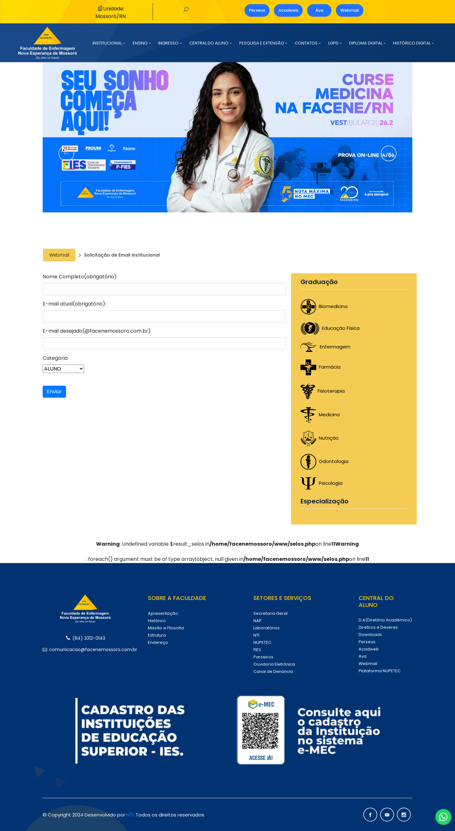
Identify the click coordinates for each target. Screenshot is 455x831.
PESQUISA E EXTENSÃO (261, 43)
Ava (319, 10)
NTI (256, 635)
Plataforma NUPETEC (380, 671)
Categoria (55, 358)
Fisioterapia (322, 391)
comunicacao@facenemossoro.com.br (85, 649)
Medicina (320, 414)
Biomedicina (324, 306)
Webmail (349, 10)
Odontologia (324, 461)
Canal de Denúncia (273, 671)
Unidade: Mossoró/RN (110, 12)
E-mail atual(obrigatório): (74, 303)
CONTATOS (306, 43)
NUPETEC (262, 642)
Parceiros (263, 657)
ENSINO (140, 43)
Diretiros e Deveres (378, 627)
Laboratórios (266, 628)
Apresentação (163, 613)
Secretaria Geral (270, 613)
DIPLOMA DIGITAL (365, 43)
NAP (257, 620)
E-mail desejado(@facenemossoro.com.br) (97, 331)
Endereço (158, 642)
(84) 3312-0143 (85, 638)
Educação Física (330, 328)
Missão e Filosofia (166, 628)
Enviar (54, 391)
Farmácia (320, 367)
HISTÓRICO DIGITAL (412, 43)
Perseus (257, 10)
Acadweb (288, 10)
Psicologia (321, 483)
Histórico (157, 620)
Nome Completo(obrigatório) (80, 276)
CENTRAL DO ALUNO (208, 43)
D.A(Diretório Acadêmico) (385, 620)
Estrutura (157, 635)
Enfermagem (325, 346)
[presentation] (66, 153)
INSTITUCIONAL (107, 43)
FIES (257, 649)
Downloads (370, 634)
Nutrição (319, 438)
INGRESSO (168, 43)
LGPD (333, 43)
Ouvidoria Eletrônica (274, 664)
